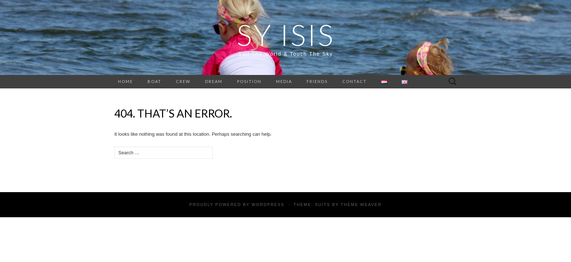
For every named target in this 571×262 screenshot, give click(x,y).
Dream (214, 81)
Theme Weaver (360, 204)
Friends (317, 81)
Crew (183, 81)
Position (249, 81)
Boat (154, 81)
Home (125, 81)
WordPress (268, 204)
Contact (354, 81)
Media (284, 81)
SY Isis (286, 34)
